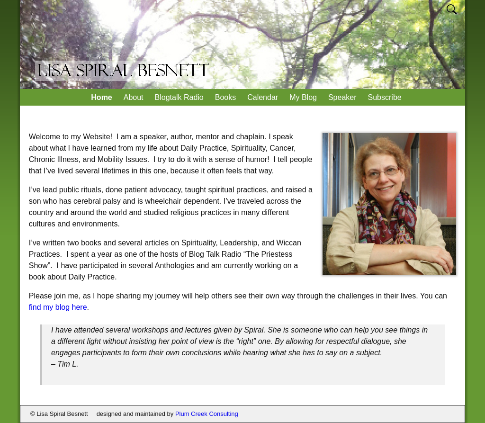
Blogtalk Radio (179, 97)
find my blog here (58, 307)
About (134, 97)
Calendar (262, 97)
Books (225, 97)
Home (101, 97)
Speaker (342, 97)
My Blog (303, 97)
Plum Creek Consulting (206, 413)
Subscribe (385, 97)
